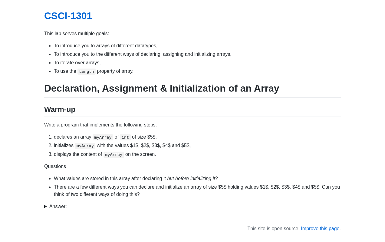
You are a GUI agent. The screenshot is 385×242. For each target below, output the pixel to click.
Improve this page (320, 228)
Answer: (58, 206)
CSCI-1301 (68, 15)
